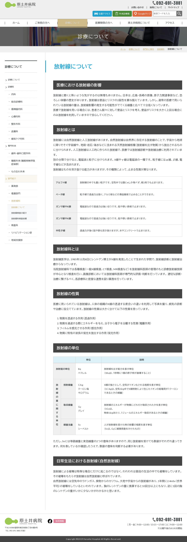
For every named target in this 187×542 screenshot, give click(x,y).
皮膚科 (14, 136)
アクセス (170, 26)
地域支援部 (17, 246)
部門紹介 (13, 184)
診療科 (12, 91)
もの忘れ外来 (18, 177)
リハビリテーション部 (21, 238)
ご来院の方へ (42, 26)
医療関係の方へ (103, 26)
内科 (13, 99)
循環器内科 (17, 114)
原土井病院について (139, 26)
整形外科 (15, 128)
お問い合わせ (137, 10)
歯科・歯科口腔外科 (20, 158)
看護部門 (15, 199)
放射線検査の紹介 (19, 219)
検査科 (14, 231)
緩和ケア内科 (18, 143)
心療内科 (15, 121)
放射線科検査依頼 (19, 224)
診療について (72, 26)
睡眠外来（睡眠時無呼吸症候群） (23, 168)
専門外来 (13, 151)
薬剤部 (14, 192)
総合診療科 (17, 106)
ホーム (16, 26)
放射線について (18, 213)
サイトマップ (173, 10)
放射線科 (160, 52)
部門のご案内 (146, 52)
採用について (156, 10)
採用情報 (59, 521)
